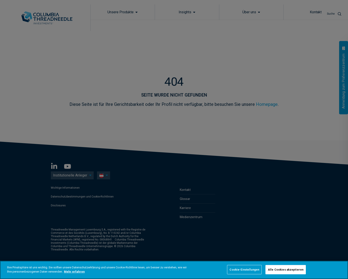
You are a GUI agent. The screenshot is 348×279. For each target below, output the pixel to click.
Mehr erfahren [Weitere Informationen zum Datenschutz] (74, 271)
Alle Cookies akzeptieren (285, 269)
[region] (174, 270)
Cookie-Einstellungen (244, 269)
